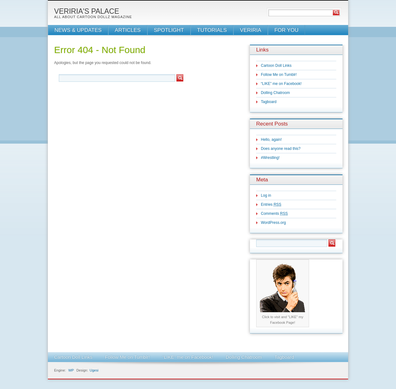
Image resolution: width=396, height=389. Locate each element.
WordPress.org (273, 222)
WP (71, 370)
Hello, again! (271, 139)
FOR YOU (286, 30)
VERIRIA (250, 30)
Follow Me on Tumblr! (279, 74)
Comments (274, 213)
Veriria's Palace (86, 11)
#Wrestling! (270, 157)
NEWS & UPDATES (78, 30)
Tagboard (269, 102)
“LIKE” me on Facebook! (281, 83)
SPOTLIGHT (169, 30)
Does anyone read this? (281, 148)
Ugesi (93, 370)
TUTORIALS (212, 30)
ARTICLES (128, 30)
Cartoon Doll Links (276, 65)
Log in (266, 195)
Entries (271, 204)
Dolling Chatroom (275, 93)
